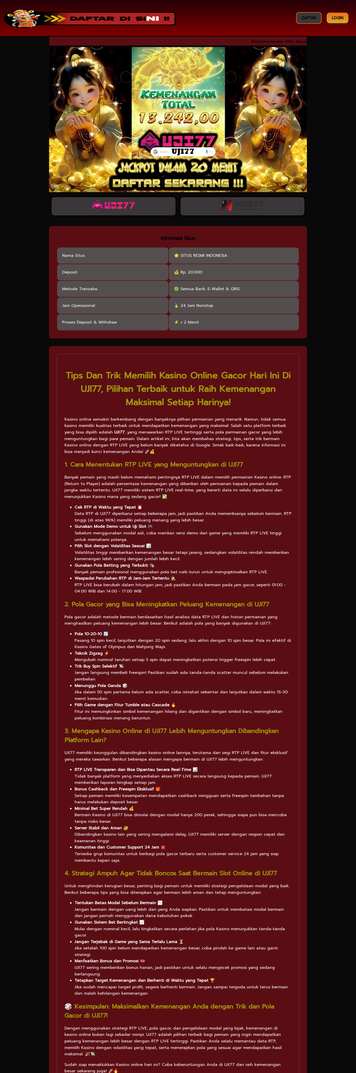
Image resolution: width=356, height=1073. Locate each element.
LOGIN (337, 18)
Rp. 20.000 (191, 273)
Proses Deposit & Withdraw (89, 323)
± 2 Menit (190, 323)
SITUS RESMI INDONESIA (204, 256)
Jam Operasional (78, 306)
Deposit (69, 273)
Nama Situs (73, 256)
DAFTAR (309, 18)
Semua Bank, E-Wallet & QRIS (210, 289)
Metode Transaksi (80, 289)
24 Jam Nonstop (197, 306)
